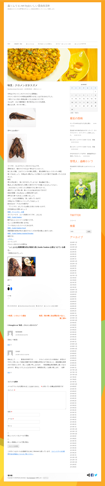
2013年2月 (73, 453)
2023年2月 (73, 256)
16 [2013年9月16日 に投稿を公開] (72, 102)
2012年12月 (73, 457)
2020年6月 (73, 301)
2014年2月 (73, 424)
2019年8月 (73, 325)
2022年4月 (73, 271)
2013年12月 (73, 429)
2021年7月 (73, 282)
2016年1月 (73, 403)
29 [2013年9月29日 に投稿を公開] (95, 106)
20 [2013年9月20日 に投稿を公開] (87, 102)
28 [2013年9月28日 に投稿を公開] (91, 106)
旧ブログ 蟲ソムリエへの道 (63, 44)
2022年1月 (73, 273)
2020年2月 (73, 311)
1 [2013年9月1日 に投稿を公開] (95, 91)
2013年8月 (73, 438)
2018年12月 (73, 344)
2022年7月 (73, 268)
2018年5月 (73, 360)
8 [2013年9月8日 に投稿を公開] (95, 95)
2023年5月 (73, 249)
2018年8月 (73, 353)
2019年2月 (73, 339)
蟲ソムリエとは (30, 44)
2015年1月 (73, 412)
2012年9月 (73, 464)
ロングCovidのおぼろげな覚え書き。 (81, 123)
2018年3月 (73, 365)
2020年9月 (73, 294)
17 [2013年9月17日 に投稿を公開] (76, 102)
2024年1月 (73, 245)
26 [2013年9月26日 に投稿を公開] (83, 106)
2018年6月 (73, 358)
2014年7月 (73, 415)
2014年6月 (73, 417)
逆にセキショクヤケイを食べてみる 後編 (82, 140)
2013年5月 (73, 445)
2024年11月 (73, 242)
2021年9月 (73, 278)
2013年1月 (73, 455)
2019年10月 (73, 320)
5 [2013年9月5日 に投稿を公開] (83, 95)
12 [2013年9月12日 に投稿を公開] (83, 99)
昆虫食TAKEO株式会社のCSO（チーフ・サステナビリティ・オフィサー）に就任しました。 (83, 132)
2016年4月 (73, 396)
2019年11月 (73, 318)
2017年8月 (73, 379)
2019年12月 (73, 315)
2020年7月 (73, 299)
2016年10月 (73, 384)
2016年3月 (73, 398)
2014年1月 (73, 427)
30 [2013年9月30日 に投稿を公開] (72, 109)
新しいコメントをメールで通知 (18, 436)
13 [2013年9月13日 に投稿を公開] (87, 99)
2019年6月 (73, 330)
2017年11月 (73, 372)
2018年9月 (73, 351)
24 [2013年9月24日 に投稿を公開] (76, 106)
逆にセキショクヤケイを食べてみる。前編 (82, 147)
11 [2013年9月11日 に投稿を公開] (79, 99)
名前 (10, 412)
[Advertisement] (52, 25)
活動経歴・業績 (18, 44)
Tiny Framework (31, 477)
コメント (11, 390)
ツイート (73, 220)
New (9, 44)
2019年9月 (73, 322)
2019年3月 (73, 337)
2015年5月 (73, 408)
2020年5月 (73, 304)
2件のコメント (38, 89)
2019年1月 (73, 341)
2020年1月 (73, 313)
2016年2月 (73, 401)
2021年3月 (73, 287)
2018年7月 (73, 356)
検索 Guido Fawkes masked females (20, 233)
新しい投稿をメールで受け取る (18, 442)
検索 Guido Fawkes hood (17, 228)
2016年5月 (73, 393)
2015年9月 (73, 405)
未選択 (56, 306)
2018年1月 (73, 367)
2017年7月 (73, 382)
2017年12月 (73, 370)
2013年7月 (73, 441)
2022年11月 (73, 263)
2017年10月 (73, 374)
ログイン (46, 477)
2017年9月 (73, 377)
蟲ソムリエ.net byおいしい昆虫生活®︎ (29, 5)
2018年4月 (73, 363)
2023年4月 (73, 252)
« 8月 (71, 113)
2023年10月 (73, 247)
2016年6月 (73, 391)
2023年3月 (73, 254)
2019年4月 (73, 334)
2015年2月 (73, 410)
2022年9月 (73, 266)
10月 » (77, 113)
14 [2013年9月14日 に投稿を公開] (91, 99)
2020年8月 (73, 297)
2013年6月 (73, 443)
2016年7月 (73, 389)
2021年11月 (73, 275)
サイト (10, 426)
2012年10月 (73, 462)
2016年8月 (73, 386)
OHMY (18, 351)
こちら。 (11, 239)
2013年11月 (73, 431)
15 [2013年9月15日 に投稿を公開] (95, 99)
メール (11, 419)
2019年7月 (73, 327)
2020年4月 (73, 306)
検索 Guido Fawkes (15, 217)
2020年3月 (73, 308)
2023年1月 (73, 259)
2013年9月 (73, 436)
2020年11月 (73, 289)
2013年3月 (73, 450)
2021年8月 (73, 280)
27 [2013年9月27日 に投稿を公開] (87, 106)
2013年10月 (73, 434)
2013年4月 (73, 448)
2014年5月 (73, 419)
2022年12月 (73, 261)
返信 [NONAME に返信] (9, 345)
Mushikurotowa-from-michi (15, 89)
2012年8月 (73, 467)
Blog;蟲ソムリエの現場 (44, 44)
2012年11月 (73, 460)
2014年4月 (73, 422)
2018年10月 (73, 348)
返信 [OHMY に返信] (9, 372)
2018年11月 (73, 346)
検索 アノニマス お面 (16, 212)
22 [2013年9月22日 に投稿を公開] (95, 102)
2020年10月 (73, 292)
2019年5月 (73, 332)
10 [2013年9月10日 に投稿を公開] (76, 99)
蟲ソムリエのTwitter (80, 44)
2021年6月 (73, 285)
